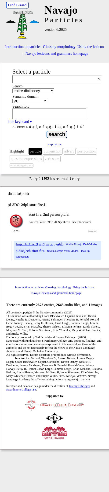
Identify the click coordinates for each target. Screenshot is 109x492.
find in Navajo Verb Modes (81, 244)
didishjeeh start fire (30, 251)
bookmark (93, 231)
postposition (86, 151)
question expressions (26, 159)
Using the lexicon (90, 47)
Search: (18, 86)
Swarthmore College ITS (21, 389)
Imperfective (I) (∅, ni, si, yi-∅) (39, 244)
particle (35, 151)
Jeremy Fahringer (79, 386)
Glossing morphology (59, 47)
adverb (69, 151)
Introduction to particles (23, 47)
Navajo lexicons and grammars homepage (54, 53)
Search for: (20, 106)
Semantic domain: (26, 96)
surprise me (54, 144)
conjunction (53, 151)
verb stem (52, 159)
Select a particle (31, 71)
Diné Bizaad (17, 5)
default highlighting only (21, 165)
